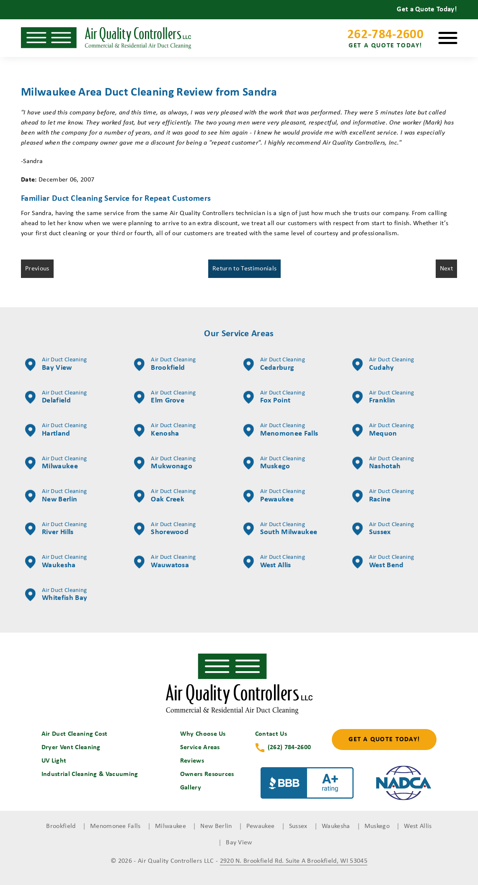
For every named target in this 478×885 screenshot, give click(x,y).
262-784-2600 (385, 40)
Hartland (56, 430)
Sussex (383, 529)
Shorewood (165, 529)
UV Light (54, 761)
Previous (37, 268)
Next (446, 268)
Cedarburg (274, 364)
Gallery (190, 787)
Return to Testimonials (244, 268)
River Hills (56, 529)
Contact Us (271, 734)
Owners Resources (207, 774)
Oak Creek (165, 495)
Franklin (383, 397)
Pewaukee (274, 495)
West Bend (383, 561)
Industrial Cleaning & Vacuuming (89, 774)
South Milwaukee (280, 529)
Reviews (192, 761)
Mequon (383, 430)
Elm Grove (165, 397)
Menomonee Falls (280, 430)
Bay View (56, 364)
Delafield (56, 397)
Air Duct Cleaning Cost (74, 734)
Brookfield (165, 364)
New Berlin (56, 495)
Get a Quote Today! (384, 739)
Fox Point (274, 397)
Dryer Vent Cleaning (71, 747)
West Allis (274, 561)
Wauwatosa (165, 561)
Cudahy (383, 364)
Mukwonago (165, 463)
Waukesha (56, 561)
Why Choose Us (203, 734)
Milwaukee (56, 463)
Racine (383, 495)
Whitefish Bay (56, 594)
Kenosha (165, 430)
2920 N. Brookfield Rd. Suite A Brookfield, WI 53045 (293, 861)
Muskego (274, 463)
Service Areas (200, 747)
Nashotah (383, 463)
